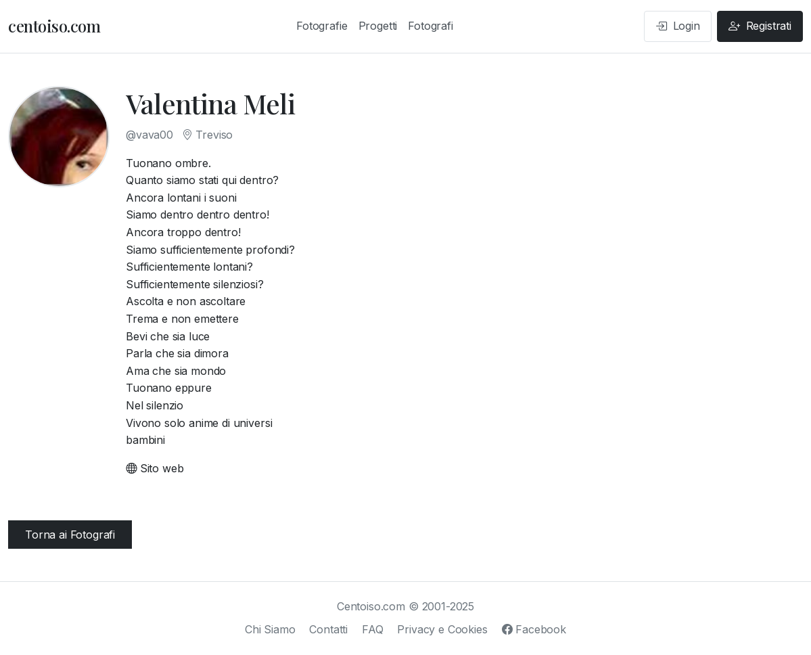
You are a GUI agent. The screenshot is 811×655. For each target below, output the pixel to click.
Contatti (328, 629)
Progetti (378, 25)
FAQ (373, 629)
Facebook (534, 629)
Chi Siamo (270, 629)
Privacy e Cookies (442, 629)
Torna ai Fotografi (70, 534)
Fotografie (321, 25)
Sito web (154, 468)
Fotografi (430, 25)
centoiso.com (54, 26)
